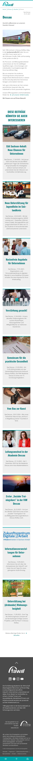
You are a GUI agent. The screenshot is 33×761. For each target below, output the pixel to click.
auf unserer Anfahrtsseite (20, 95)
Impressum (12, 751)
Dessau (10, 9)
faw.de (4, 9)
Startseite (5, 751)
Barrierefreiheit (6, 753)
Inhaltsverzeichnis (22, 753)
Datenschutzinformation (22, 751)
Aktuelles (16, 9)
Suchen (22, 4)
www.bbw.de (15, 728)
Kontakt (14, 753)
